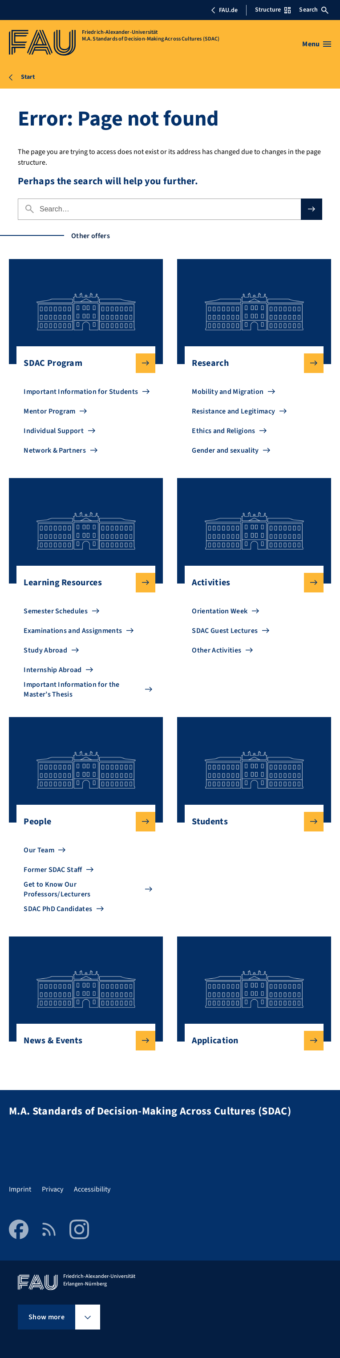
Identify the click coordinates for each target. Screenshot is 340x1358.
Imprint (20, 1189)
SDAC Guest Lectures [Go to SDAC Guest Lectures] (225, 631)
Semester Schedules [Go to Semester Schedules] (56, 611)
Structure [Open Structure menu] (273, 9)
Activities (250, 582)
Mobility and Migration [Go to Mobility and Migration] (227, 392)
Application (250, 1040)
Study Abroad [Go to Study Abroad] (45, 650)
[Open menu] (316, 44)
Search (313, 9)
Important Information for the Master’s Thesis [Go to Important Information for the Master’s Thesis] (71, 689)
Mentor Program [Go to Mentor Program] (49, 411)
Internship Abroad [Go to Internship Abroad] (52, 670)
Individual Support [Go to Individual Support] (54, 431)
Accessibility (92, 1189)
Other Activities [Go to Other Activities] (216, 650)
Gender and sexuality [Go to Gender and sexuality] (225, 450)
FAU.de (224, 10)
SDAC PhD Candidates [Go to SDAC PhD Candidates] (58, 909)
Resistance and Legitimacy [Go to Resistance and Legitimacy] (233, 411)
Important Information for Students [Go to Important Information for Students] (81, 392)
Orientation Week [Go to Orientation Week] (219, 611)
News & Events (82, 1040)
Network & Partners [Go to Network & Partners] (55, 450)
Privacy (52, 1189)
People (82, 821)
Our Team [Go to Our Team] (39, 850)
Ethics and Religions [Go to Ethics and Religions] (223, 431)
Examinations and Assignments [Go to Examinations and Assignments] (73, 631)
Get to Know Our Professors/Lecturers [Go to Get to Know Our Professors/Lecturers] (57, 889)
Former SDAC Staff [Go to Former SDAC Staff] (53, 870)
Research (250, 363)
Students (250, 821)
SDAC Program (82, 363)
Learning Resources (82, 582)
